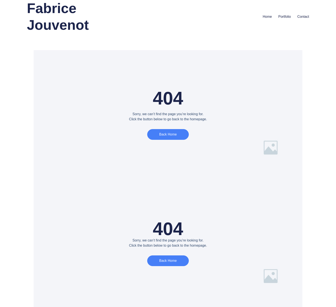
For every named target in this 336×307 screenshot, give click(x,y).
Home (267, 16)
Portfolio (284, 16)
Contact (303, 16)
